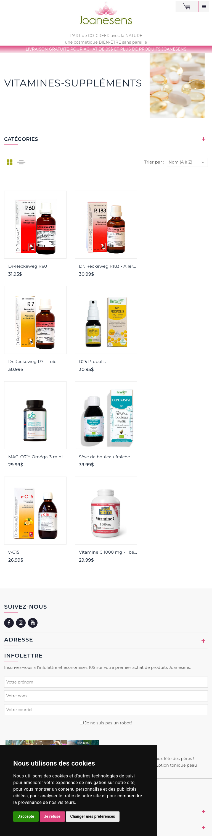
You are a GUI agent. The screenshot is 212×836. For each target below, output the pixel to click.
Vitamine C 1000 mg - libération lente (108, 456)
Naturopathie (172, 824)
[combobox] (187, 162)
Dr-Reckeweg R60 (27, 266)
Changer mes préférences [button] (92, 816)
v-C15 (13, 456)
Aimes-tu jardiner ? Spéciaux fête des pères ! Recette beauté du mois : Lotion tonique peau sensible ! (151, 670)
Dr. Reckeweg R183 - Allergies (108, 266)
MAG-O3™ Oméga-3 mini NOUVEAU (108, 361)
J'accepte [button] (26, 816)
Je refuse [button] (52, 816)
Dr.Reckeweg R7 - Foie (174, 266)
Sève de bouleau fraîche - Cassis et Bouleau (179, 361)
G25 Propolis (21, 361)
